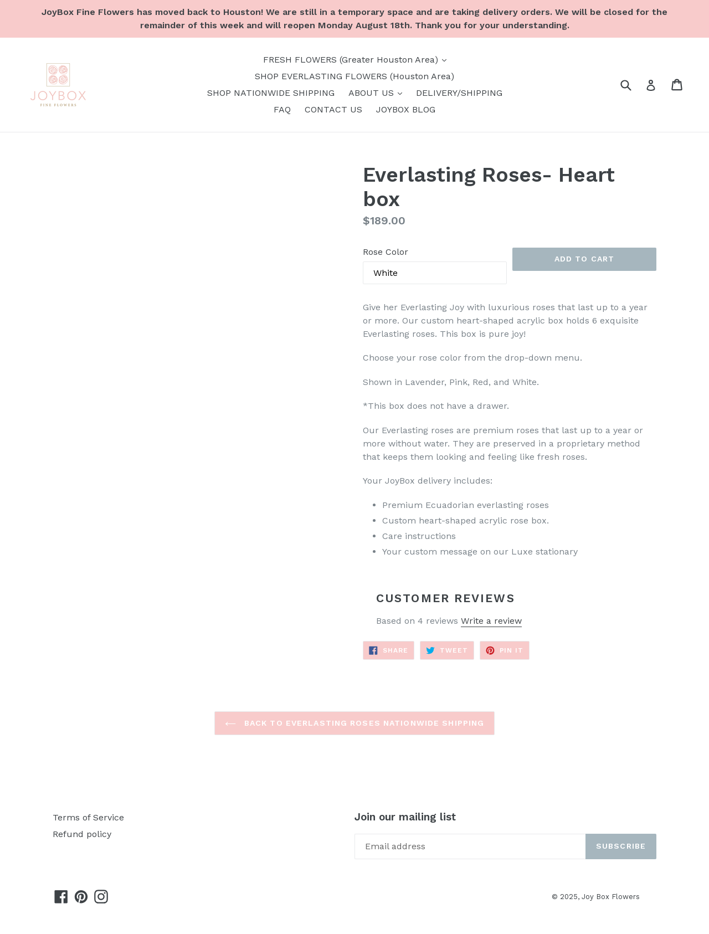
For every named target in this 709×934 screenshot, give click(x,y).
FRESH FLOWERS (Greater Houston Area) (357, 59)
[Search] (633, 84)
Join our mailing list (405, 817)
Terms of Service (88, 817)
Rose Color (385, 252)
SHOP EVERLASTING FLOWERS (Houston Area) (354, 76)
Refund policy (82, 834)
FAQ (282, 109)
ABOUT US (378, 92)
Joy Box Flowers (611, 896)
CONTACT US (333, 109)
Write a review (491, 620)
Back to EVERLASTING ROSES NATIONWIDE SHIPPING (355, 723)
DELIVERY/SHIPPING (459, 93)
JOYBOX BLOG (405, 109)
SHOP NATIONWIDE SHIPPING (271, 93)
